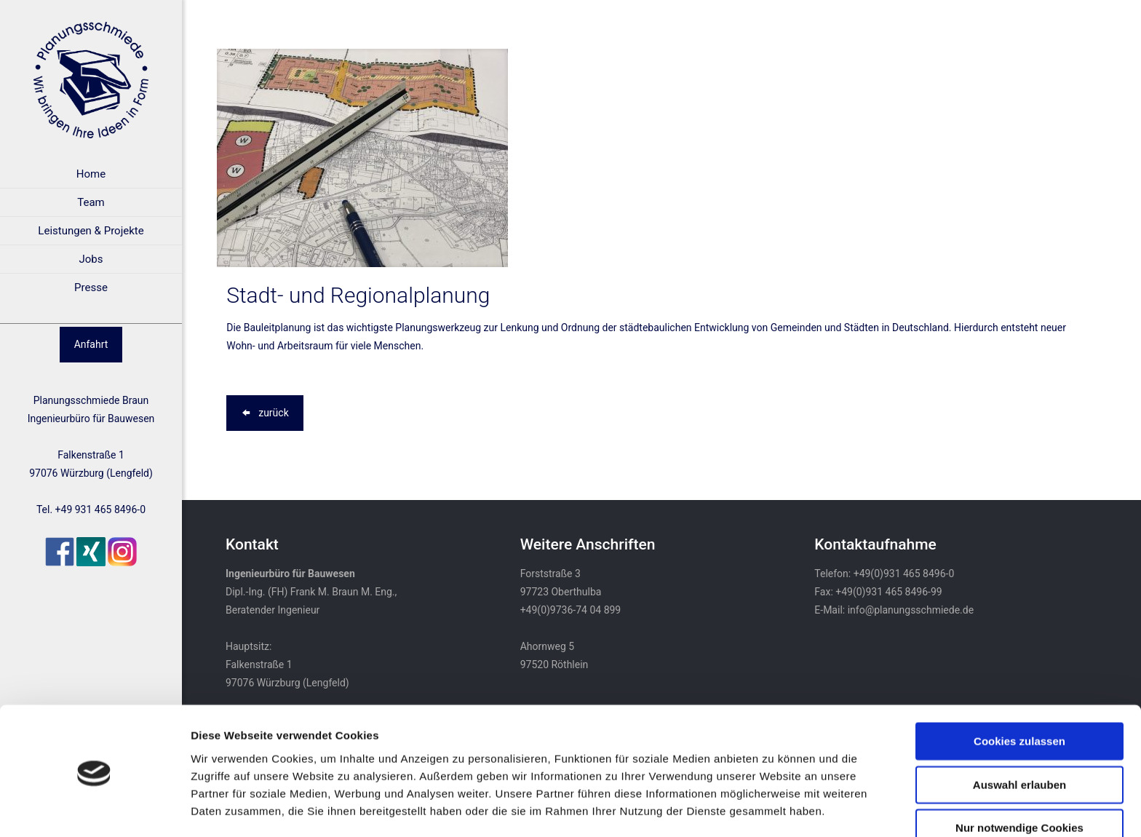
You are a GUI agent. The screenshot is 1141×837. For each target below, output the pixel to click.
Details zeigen (774, 808)
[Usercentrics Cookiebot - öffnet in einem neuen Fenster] (94, 809)
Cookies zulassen (1019, 692)
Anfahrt (91, 344)
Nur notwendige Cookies (1019, 778)
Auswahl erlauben (1019, 735)
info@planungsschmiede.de (911, 610)
